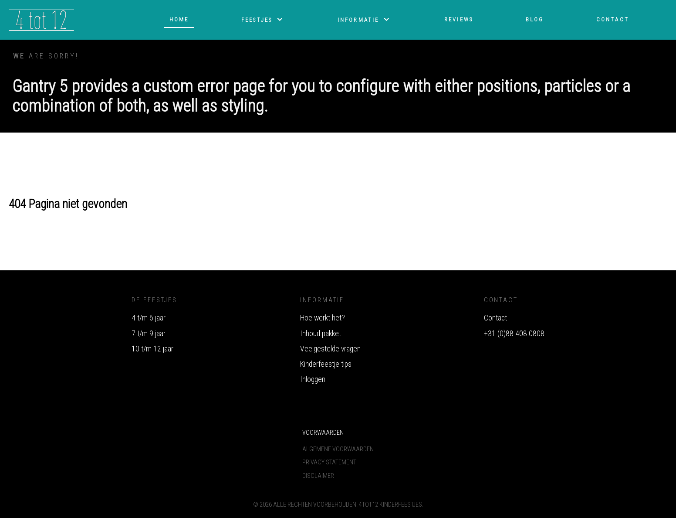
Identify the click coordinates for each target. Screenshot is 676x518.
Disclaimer (318, 476)
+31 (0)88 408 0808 (514, 333)
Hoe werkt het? (322, 318)
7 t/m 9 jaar (149, 333)
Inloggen (312, 379)
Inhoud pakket (320, 333)
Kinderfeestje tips (326, 364)
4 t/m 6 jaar (149, 318)
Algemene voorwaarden (338, 449)
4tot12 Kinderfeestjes (390, 504)
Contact (495, 318)
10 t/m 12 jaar (152, 348)
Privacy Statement (329, 462)
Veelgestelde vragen (330, 348)
